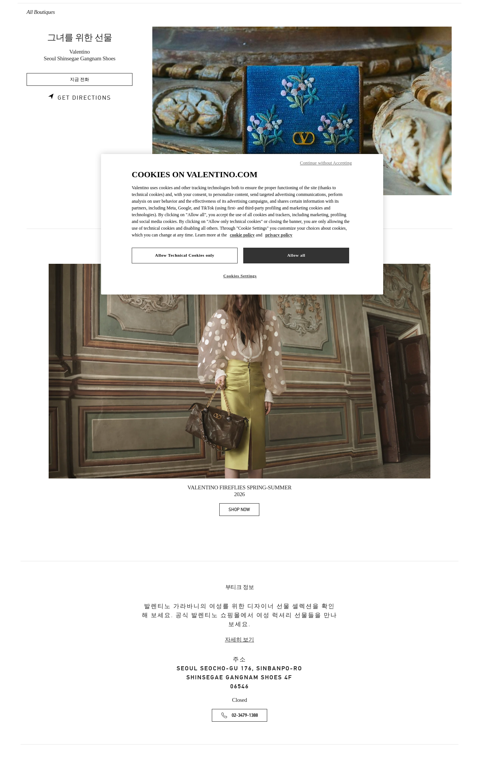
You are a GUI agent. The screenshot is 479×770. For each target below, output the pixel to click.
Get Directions (84, 98)
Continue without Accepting (326, 163)
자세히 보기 (239, 639)
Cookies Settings (240, 276)
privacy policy (278, 235)
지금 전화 (79, 79)
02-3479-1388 (245, 715)
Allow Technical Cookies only (184, 255)
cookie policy (242, 235)
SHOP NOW (244, 511)
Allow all (296, 255)
